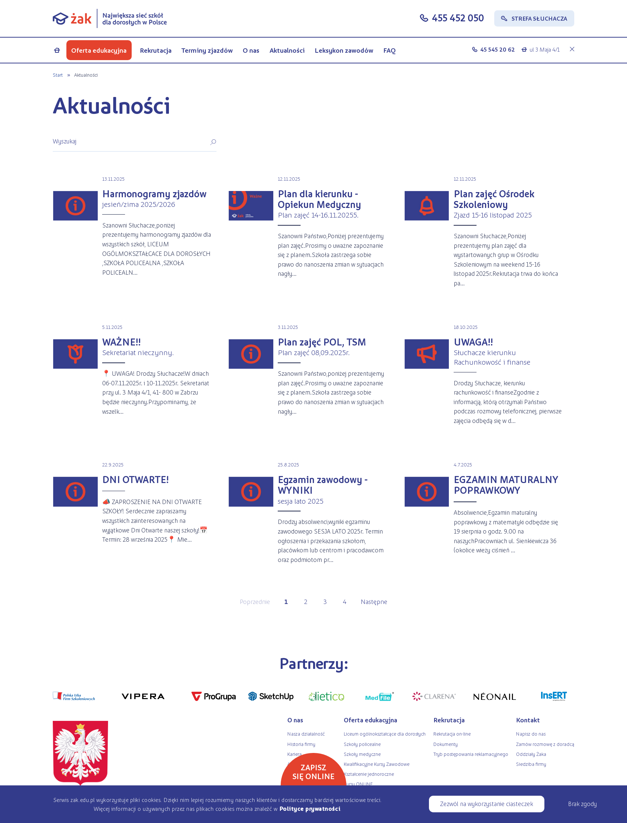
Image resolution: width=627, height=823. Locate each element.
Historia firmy (301, 744)
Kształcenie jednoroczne (369, 774)
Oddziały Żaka (531, 754)
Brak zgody (582, 803)
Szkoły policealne (362, 744)
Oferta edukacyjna (99, 50)
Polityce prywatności (309, 808)
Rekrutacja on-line (452, 733)
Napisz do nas (530, 733)
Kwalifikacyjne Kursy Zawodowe (376, 764)
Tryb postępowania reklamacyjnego (470, 754)
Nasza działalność (306, 733)
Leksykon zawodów (344, 50)
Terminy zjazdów (207, 50)
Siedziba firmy (531, 764)
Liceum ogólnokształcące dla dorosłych (385, 733)
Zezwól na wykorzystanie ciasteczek (486, 803)
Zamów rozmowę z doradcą (545, 744)
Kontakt (528, 720)
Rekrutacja (156, 50)
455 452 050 (458, 18)
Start (58, 75)
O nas (251, 50)
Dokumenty (445, 744)
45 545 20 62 (497, 49)
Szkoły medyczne (362, 754)
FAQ (389, 50)
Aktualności (287, 50)
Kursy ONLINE (358, 784)
